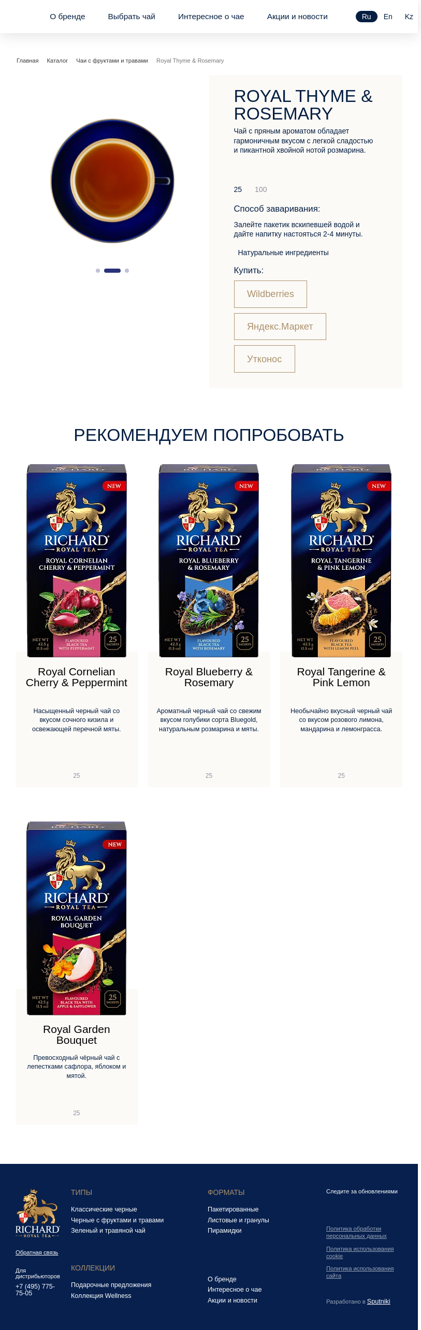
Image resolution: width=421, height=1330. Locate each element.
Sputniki (378, 1301)
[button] (98, 271)
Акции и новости (297, 16)
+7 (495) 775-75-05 (35, 1289)
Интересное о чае (211, 16)
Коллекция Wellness (101, 1295)
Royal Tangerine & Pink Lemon (341, 677)
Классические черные (104, 1209)
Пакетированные (233, 1209)
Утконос (264, 359)
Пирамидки (225, 1230)
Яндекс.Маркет (280, 326)
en (388, 16)
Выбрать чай (131, 16)
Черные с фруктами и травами (117, 1220)
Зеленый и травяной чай (108, 1230)
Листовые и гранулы (238, 1220)
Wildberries (270, 294)
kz (409, 16)
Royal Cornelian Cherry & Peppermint (76, 677)
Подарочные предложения (111, 1285)
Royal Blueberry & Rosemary (209, 677)
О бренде (67, 16)
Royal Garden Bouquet (76, 1034)
